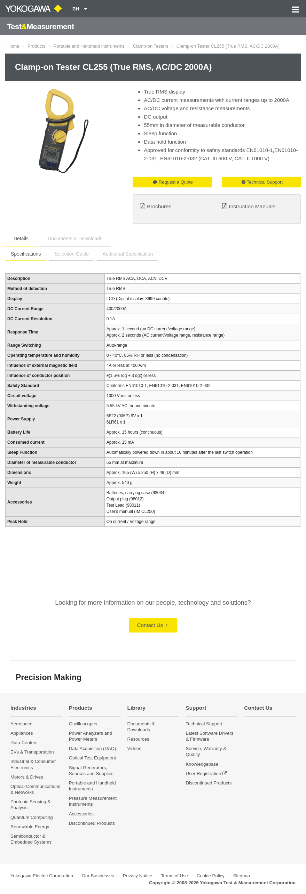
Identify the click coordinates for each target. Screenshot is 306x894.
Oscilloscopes (83, 723)
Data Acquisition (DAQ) (92, 748)
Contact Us (152, 625)
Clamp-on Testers (150, 46)
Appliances (21, 733)
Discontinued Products (92, 823)
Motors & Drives (26, 777)
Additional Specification (128, 254)
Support (196, 708)
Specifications (26, 254)
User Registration (203, 773)
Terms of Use (174, 875)
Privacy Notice (137, 875)
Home (13, 46)
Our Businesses (98, 875)
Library (136, 708)
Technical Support (262, 182)
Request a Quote (173, 182)
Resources (138, 739)
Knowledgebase (202, 764)
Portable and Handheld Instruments (89, 46)
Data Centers (24, 742)
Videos (134, 748)
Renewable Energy (29, 826)
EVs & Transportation (32, 752)
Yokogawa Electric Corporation (41, 875)
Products (36, 46)
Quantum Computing (31, 817)
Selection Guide (72, 254)
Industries (23, 708)
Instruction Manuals (252, 206)
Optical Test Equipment (92, 757)
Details (21, 238)
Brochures (159, 206)
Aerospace (21, 723)
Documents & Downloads (75, 238)
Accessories (81, 813)
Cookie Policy (211, 875)
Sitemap (241, 875)
